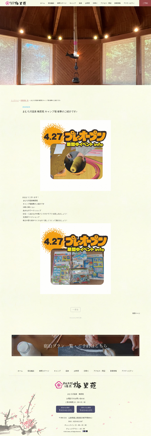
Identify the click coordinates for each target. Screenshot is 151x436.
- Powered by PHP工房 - (75, 317)
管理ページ (136, 313)
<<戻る (75, 310)
